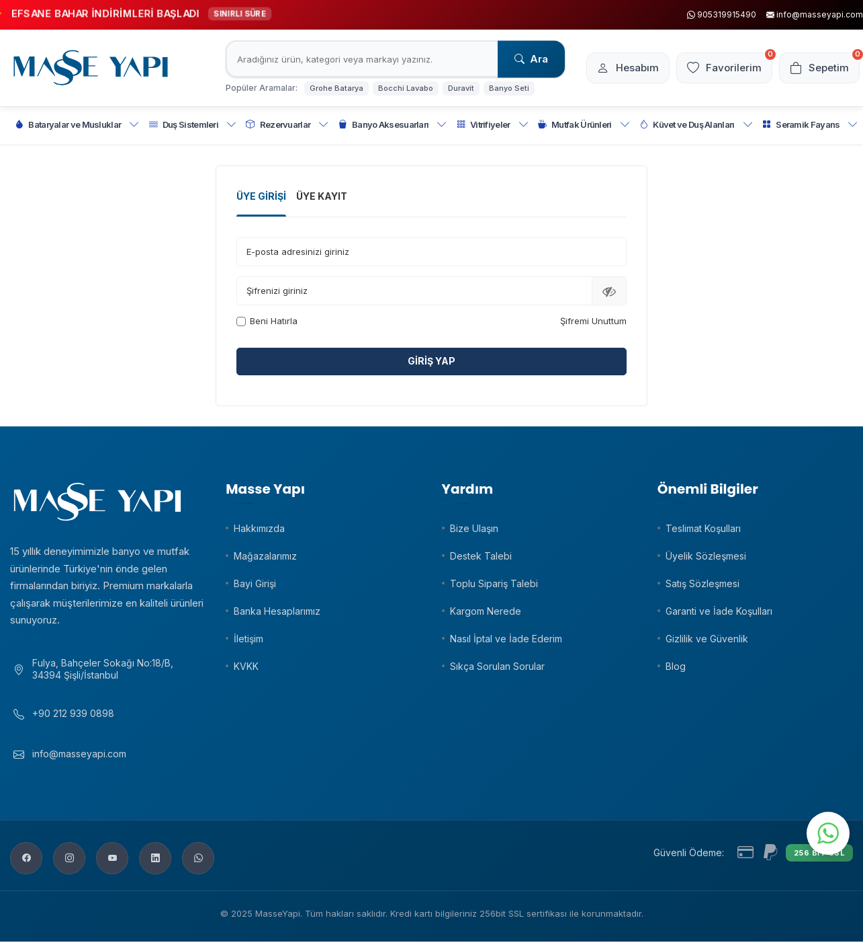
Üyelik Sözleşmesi (706, 556)
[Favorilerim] (724, 67)
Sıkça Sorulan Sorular (497, 666)
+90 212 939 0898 (73, 713)
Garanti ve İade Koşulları (719, 611)
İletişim (248, 638)
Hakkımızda (259, 528)
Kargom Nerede (485, 611)
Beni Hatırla (267, 320)
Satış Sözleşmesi (702, 583)
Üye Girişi (261, 196)
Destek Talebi (481, 556)
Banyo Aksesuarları (392, 125)
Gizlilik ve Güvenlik (707, 638)
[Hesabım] (628, 67)
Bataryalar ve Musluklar (77, 125)
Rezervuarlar (287, 125)
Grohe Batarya (336, 88)
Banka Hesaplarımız (277, 611)
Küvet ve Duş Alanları (696, 125)
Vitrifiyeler (493, 125)
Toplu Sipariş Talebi (494, 583)
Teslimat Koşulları (703, 528)
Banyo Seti (509, 88)
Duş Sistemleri (193, 125)
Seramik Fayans (810, 125)
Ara (531, 58)
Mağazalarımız (265, 556)
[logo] (90, 68)
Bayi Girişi (255, 583)
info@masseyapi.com (79, 753)
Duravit (461, 88)
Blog (676, 666)
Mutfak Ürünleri (584, 125)
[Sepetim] (819, 67)
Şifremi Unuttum (593, 320)
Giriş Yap (431, 361)
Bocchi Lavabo (405, 88)
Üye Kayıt (321, 196)
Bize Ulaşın (474, 528)
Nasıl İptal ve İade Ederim (506, 638)
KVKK (246, 666)
